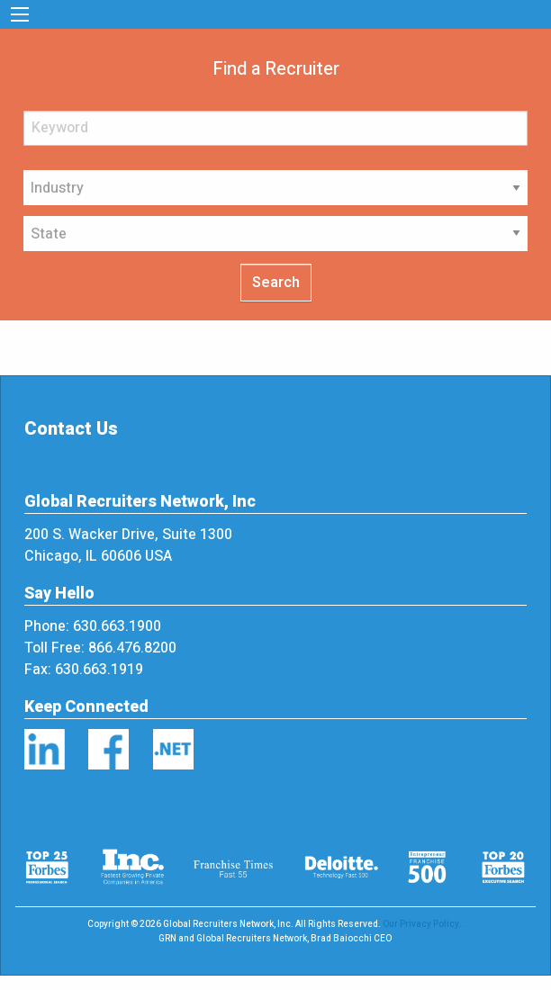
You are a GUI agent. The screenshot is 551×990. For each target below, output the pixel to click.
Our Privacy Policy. (422, 924)
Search (276, 282)
